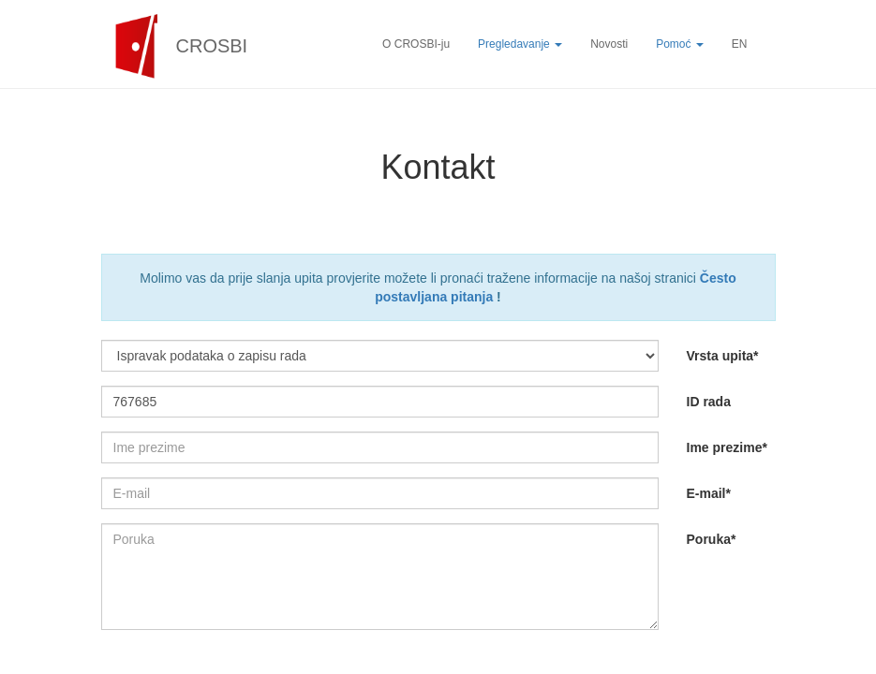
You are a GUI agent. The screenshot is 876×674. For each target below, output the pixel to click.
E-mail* (709, 493)
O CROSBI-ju (416, 44)
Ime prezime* (727, 447)
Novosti (609, 44)
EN (740, 44)
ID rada (709, 401)
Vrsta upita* (723, 355)
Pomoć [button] (680, 44)
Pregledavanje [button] (520, 44)
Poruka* (711, 539)
